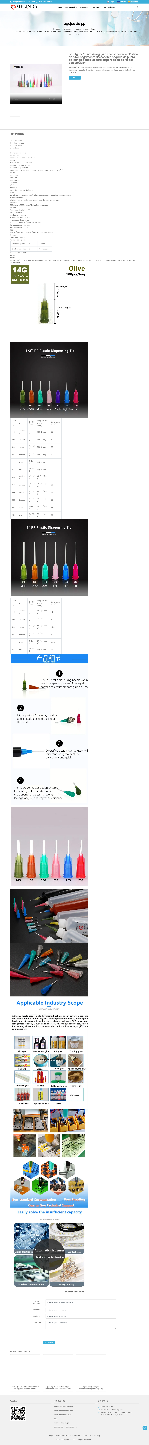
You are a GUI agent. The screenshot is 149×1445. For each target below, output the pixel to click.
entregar (49, 1342)
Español (134, 2)
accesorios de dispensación (65, 1427)
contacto (96, 7)
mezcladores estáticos (63, 1411)
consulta (75, 78)
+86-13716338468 (45, 2)
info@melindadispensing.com (24, 2)
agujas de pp (90, 29)
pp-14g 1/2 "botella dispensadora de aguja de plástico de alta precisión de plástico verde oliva (25, 1388)
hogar (60, 7)
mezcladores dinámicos (63, 1415)
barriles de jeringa (61, 1423)
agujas (78, 29)
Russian (123, 2)
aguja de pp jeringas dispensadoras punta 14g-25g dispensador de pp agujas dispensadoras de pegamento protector (91, 1388)
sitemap (97, 1435)
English (112, 2)
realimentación (109, 7)
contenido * (38, 1322)
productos (84, 7)
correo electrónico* (38, 1302)
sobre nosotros (71, 7)
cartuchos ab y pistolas (63, 1407)
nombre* (37, 1310)
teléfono (36, 1316)
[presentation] (49, 1335)
